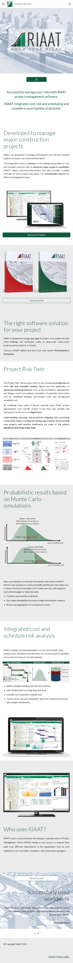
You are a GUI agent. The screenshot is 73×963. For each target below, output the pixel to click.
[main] (37, 100)
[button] (3, 4)
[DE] (36, 79)
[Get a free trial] (36, 300)
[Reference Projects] (36, 235)
